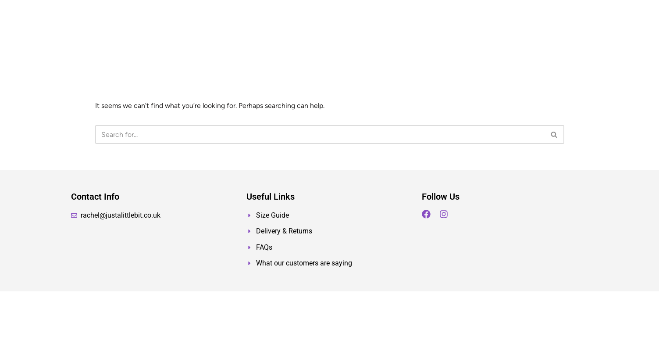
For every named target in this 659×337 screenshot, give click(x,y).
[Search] (320, 134)
